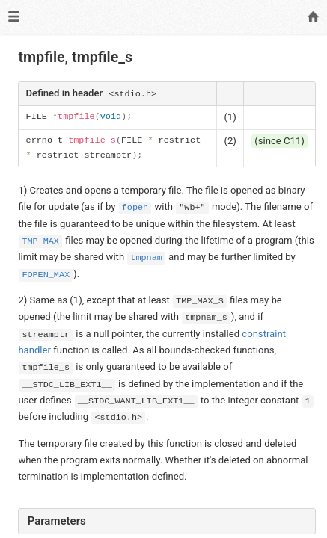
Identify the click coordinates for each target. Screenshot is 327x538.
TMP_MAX (40, 241)
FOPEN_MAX (46, 275)
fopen (135, 207)
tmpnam (146, 258)
